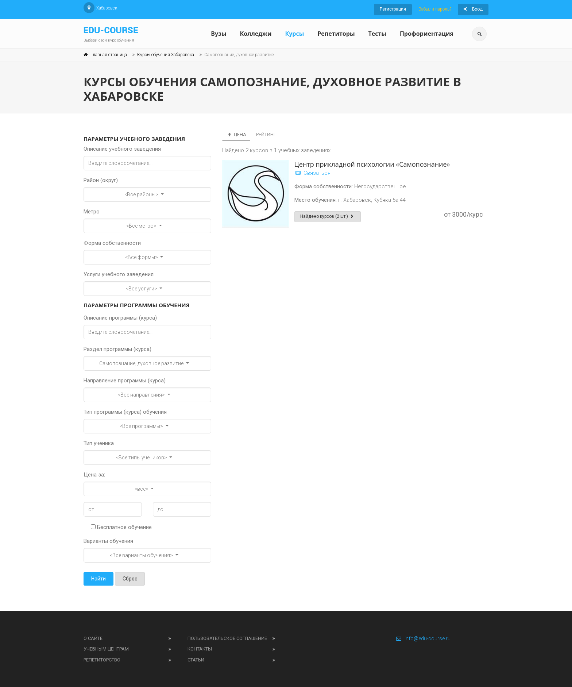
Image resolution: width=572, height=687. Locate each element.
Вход (473, 9)
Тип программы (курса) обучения (125, 412)
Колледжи (256, 34)
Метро (92, 211)
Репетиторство (102, 660)
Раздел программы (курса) (117, 349)
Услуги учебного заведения (119, 274)
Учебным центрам (106, 649)
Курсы (294, 34)
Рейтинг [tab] (266, 134)
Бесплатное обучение (121, 527)
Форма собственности (112, 243)
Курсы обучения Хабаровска (165, 54)
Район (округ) (101, 180)
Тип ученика (99, 443)
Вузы (218, 34)
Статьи (196, 660)
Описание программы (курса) (120, 317)
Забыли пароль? (434, 9)
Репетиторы (336, 34)
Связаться (312, 173)
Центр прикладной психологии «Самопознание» (372, 164)
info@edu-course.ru (423, 638)
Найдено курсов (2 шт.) (327, 216)
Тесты (377, 34)
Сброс (130, 579)
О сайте (93, 638)
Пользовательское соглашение (227, 638)
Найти (98, 579)
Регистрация (393, 9)
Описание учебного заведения (122, 149)
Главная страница (108, 54)
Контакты (200, 649)
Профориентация (426, 34)
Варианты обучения (108, 541)
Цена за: (94, 474)
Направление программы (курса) (125, 380)
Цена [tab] (236, 134)
